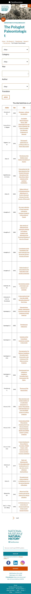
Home (3, 41)
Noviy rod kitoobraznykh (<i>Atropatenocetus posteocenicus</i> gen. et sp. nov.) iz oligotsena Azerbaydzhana (24, 465)
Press (22, 590)
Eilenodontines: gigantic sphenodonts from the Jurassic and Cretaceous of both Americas (23, 311)
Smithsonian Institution (15, 587)
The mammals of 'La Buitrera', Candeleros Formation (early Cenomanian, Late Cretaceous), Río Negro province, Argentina (24, 357)
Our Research (10, 41)
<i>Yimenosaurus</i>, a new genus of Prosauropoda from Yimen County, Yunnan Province (24, 506)
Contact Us (18, 592)
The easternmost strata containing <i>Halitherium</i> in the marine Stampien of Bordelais (24, 481)
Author (5, 79)
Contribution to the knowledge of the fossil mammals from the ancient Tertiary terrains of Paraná (24, 252)
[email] (15, 548)
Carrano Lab (6, 43)
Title (24, 107)
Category (5, 54)
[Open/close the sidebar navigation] (3, 19)
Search (29, 5)
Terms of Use (10, 588)
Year (3, 66)
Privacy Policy (20, 588)
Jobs (18, 590)
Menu (24, 5)
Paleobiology (18, 41)
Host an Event (11, 590)
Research (26, 41)
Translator (6, 91)
